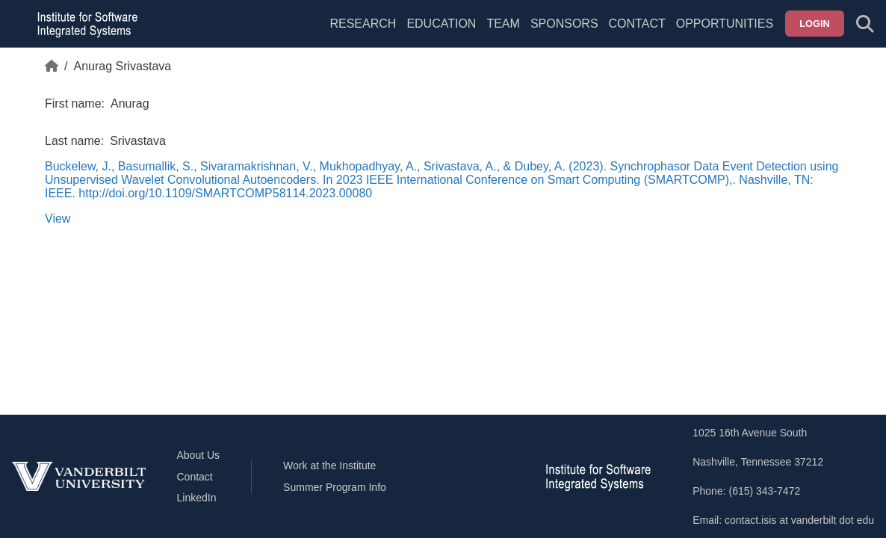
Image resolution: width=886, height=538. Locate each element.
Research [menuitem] (362, 23)
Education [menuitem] (441, 23)
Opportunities (724, 23)
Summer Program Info (334, 487)
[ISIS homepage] (83, 24)
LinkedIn (197, 498)
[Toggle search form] (865, 24)
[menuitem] (502, 33)
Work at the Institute (329, 465)
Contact (637, 23)
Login (814, 23)
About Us (198, 455)
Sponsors (564, 23)
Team (502, 23)
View (57, 218)
